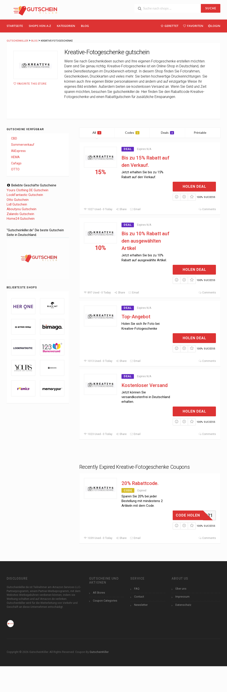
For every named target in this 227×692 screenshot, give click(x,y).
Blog (85, 26)
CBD (14, 138)
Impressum (182, 596)
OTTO (15, 169)
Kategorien (66, 26)
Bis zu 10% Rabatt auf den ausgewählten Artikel (145, 241)
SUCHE (210, 8)
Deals (167, 132)
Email (135, 209)
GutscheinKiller (99, 652)
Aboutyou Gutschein (21, 209)
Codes (132, 132)
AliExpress (18, 151)
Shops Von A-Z (40, 26)
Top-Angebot (135, 316)
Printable (203, 132)
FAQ (136, 588)
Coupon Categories (105, 600)
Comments (207, 209)
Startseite (15, 26)
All (96, 132)
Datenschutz (183, 604)
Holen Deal (194, 186)
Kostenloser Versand (144, 385)
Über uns (180, 588)
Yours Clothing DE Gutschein (27, 190)
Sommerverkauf (22, 144)
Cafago (16, 163)
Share (121, 209)
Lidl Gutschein (17, 204)
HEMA (15, 157)
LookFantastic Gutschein (25, 195)
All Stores (99, 592)
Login (214, 26)
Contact (139, 596)
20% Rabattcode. (140, 483)
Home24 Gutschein (21, 219)
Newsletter (141, 604)
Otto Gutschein (18, 200)
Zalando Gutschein (20, 214)
